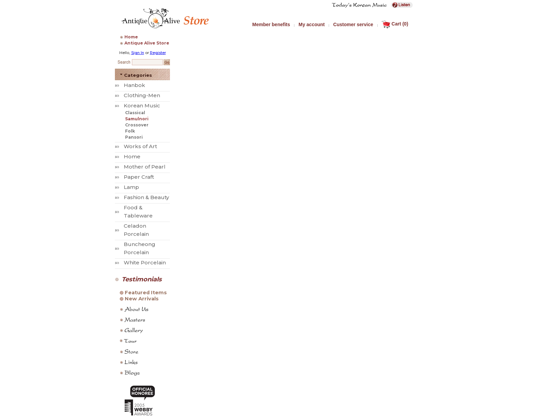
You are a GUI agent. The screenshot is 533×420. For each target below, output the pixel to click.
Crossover (137, 124)
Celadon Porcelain (136, 230)
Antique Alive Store (146, 43)
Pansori (134, 137)
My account (311, 24)
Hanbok (134, 85)
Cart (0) (395, 24)
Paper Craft (139, 177)
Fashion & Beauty (146, 197)
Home (131, 36)
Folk (130, 131)
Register (158, 52)
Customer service (353, 24)
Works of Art (140, 146)
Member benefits (271, 24)
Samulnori (137, 118)
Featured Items (146, 293)
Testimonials (142, 279)
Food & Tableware (138, 211)
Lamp (131, 187)
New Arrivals (142, 299)
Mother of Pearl (145, 166)
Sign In (137, 52)
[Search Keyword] (147, 62)
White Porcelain (145, 262)
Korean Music (142, 105)
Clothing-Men (142, 95)
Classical (135, 112)
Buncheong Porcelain (139, 248)
